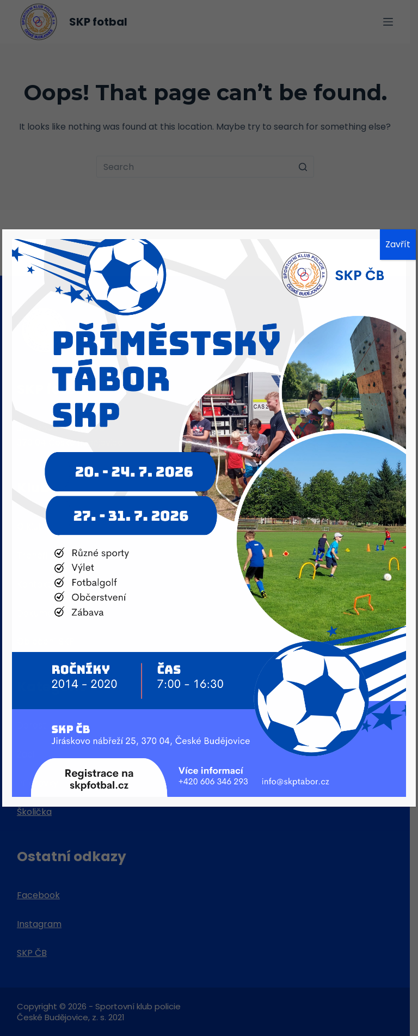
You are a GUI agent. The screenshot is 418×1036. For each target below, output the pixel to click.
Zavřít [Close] (397, 244)
